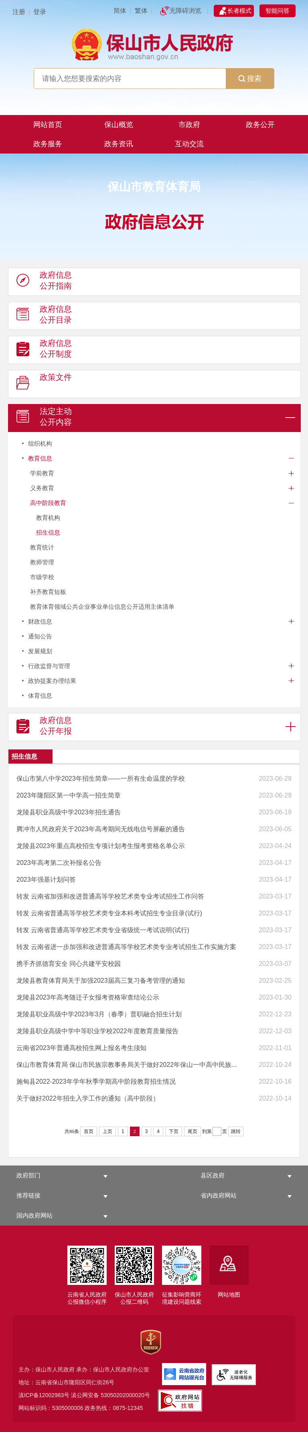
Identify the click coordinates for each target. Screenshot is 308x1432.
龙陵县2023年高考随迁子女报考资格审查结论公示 (87, 997)
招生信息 (48, 532)
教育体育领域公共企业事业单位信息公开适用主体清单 (102, 606)
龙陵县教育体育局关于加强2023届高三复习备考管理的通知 (100, 980)
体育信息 (40, 695)
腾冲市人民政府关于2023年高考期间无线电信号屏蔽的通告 (100, 829)
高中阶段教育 (48, 502)
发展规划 (40, 651)
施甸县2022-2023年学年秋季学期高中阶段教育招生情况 (96, 1081)
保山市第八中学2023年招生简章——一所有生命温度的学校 (100, 778)
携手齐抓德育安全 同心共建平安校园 (68, 963)
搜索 (249, 79)
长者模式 (239, 10)
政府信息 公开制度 (44, 350)
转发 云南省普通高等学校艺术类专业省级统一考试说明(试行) (102, 930)
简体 (119, 10)
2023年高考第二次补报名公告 (58, 862)
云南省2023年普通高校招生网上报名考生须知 (81, 1047)
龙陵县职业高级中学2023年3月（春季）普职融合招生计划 (99, 1014)
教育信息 (40, 458)
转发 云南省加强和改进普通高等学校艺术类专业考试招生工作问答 (110, 896)
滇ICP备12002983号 (44, 1395)
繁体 (141, 10)
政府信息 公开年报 (44, 727)
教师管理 (42, 562)
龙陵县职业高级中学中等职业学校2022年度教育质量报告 (97, 1031)
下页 (173, 1131)
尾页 (192, 1131)
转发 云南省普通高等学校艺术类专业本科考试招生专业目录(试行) (109, 913)
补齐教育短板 (48, 591)
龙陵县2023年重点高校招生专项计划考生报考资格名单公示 (100, 845)
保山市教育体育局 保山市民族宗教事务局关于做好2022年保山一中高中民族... (126, 1064)
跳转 (236, 1131)
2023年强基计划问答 (46, 879)
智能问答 (277, 10)
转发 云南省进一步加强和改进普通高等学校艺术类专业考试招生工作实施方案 (126, 946)
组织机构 (40, 443)
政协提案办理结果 (52, 680)
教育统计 (42, 547)
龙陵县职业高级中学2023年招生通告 (68, 812)
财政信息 (40, 621)
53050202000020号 (125, 1395)
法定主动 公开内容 (44, 418)
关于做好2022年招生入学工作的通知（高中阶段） (87, 1098)
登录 (39, 11)
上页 (107, 1131)
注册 (18, 11)
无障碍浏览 (185, 10)
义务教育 (42, 488)
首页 (88, 1131)
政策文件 (44, 384)
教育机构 (48, 517)
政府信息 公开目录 (44, 316)
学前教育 (42, 473)
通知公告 (40, 636)
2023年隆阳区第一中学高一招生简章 (68, 795)
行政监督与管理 (49, 665)
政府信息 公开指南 (44, 282)
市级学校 (42, 577)
